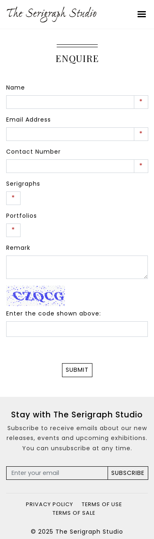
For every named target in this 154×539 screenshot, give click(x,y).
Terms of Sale (74, 512)
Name (15, 87)
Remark (18, 248)
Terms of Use (102, 504)
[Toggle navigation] (142, 14)
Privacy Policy (49, 504)
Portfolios (21, 216)
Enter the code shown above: (53, 313)
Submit (77, 370)
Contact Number (33, 151)
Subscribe (128, 473)
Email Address (28, 119)
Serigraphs (23, 184)
